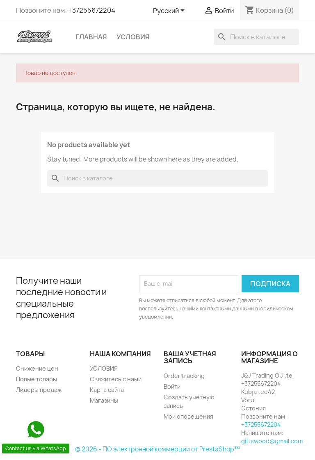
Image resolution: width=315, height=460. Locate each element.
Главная (91, 36)
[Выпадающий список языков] (170, 11)
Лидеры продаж (39, 390)
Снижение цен (37, 368)
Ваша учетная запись (190, 357)
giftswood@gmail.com (272, 441)
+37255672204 (91, 10)
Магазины (104, 400)
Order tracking (184, 376)
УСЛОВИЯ (133, 36)
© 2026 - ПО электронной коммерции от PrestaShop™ (157, 449)
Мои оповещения (188, 416)
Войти (172, 386)
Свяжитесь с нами (116, 379)
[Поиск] (256, 37)
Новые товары (36, 379)
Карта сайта (107, 390)
